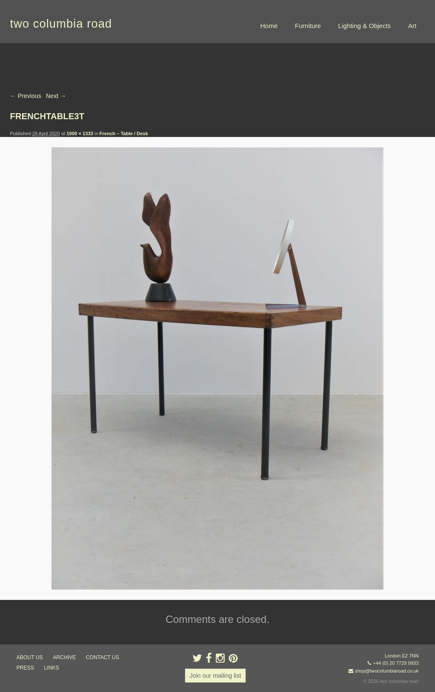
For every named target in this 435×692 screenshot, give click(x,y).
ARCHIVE (64, 657)
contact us (102, 657)
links (51, 668)
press (25, 668)
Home (269, 25)
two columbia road (61, 23)
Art (412, 25)
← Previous (25, 95)
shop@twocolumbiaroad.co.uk (387, 670)
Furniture (308, 25)
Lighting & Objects (364, 25)
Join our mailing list (215, 675)
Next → (56, 95)
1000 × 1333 (80, 133)
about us (29, 657)
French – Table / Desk (123, 133)
